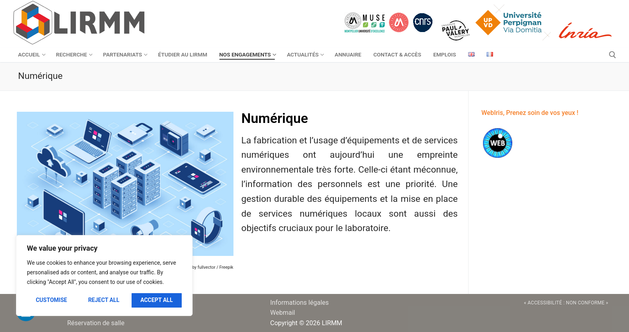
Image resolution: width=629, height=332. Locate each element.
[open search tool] (612, 54)
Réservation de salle (96, 323)
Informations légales (299, 302)
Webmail (282, 312)
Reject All (104, 300)
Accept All (156, 300)
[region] (104, 275)
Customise (51, 300)
